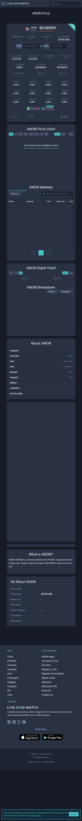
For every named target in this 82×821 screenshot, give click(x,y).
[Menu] (3, 3)
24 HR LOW (41, 65)
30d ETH (65, 99)
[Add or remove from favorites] (34, 117)
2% (21, 273)
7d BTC (49, 90)
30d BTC (65, 90)
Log (63, 134)
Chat (9, 694)
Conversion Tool (50, 661)
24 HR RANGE (19, 65)
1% (16, 273)
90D (25, 134)
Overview (12, 665)
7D (16, 134)
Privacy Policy (48, 762)
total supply (33, 56)
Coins (10, 656)
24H (11, 134)
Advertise (46, 682)
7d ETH (49, 99)
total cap (65, 56)
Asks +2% (62, 73)
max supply (49, 56)
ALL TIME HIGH (64, 37)
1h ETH (17, 99)
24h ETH (33, 99)
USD (71, 134)
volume (31, 37)
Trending (11, 669)
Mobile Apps (48, 656)
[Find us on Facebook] (23, 722)
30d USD (65, 82)
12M (30, 134)
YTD (36, 134)
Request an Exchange (53, 673)
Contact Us (47, 694)
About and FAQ (49, 686)
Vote (9, 673)
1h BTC (17, 90)
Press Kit (46, 690)
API (9, 690)
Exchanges (65, 292)
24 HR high (62, 65)
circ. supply (17, 56)
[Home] (41, 707)
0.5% (11, 273)
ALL (41, 134)
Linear (57, 134)
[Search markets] (43, 193)
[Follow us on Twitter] (14, 722)
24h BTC (33, 90)
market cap (17, 37)
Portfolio (11, 661)
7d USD (49, 82)
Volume (51, 292)
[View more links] (64, 117)
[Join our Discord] (19, 722)
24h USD (33, 82)
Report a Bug (48, 677)
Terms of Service (34, 762)
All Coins (46, 665)
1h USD (17, 82)
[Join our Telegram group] (9, 722)
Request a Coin (49, 669)
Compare (12, 686)
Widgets (11, 682)
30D (20, 134)
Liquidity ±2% (19, 73)
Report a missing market (18, 190)
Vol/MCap (46, 37)
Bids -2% (41, 73)
